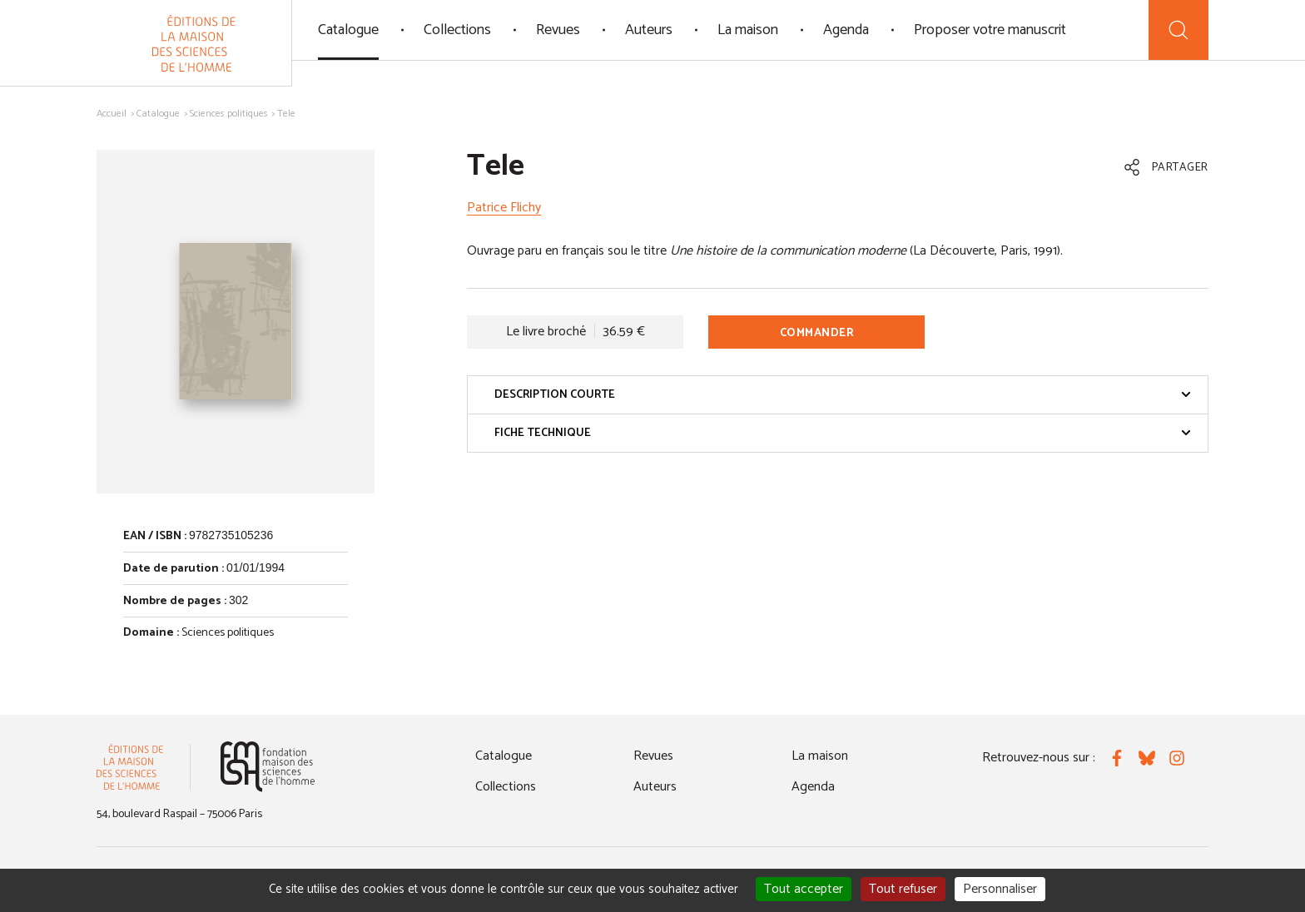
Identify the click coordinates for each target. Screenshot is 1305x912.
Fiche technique (842, 433)
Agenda (846, 29)
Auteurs (648, 29)
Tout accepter (803, 889)
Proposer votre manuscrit (990, 29)
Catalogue (348, 29)
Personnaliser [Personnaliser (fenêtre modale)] (1000, 889)
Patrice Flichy (504, 207)
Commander (817, 333)
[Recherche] (1178, 30)
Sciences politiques (229, 113)
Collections (457, 29)
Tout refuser (903, 889)
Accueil (112, 113)
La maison (747, 29)
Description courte (842, 394)
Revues (558, 29)
